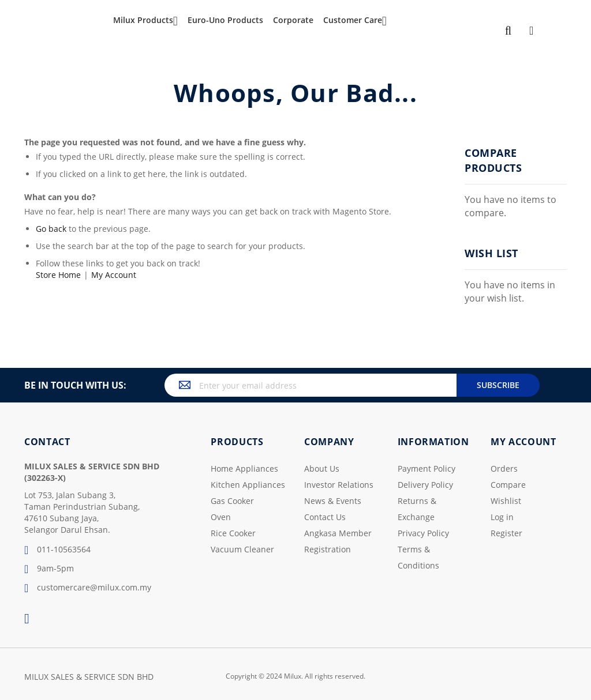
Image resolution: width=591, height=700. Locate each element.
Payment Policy (426, 468)
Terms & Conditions (418, 557)
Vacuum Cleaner (242, 549)
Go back (51, 228)
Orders (504, 468)
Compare (508, 484)
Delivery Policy (425, 484)
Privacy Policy (423, 533)
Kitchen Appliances (248, 484)
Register (506, 533)
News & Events (332, 500)
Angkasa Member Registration (338, 541)
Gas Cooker (232, 500)
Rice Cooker (233, 533)
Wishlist (506, 500)
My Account (113, 274)
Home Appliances (244, 468)
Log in (502, 516)
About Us (321, 468)
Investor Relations (338, 484)
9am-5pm (49, 569)
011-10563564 (57, 550)
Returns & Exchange (417, 508)
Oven (221, 516)
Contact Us (325, 516)
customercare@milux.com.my (87, 588)
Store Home (58, 274)
